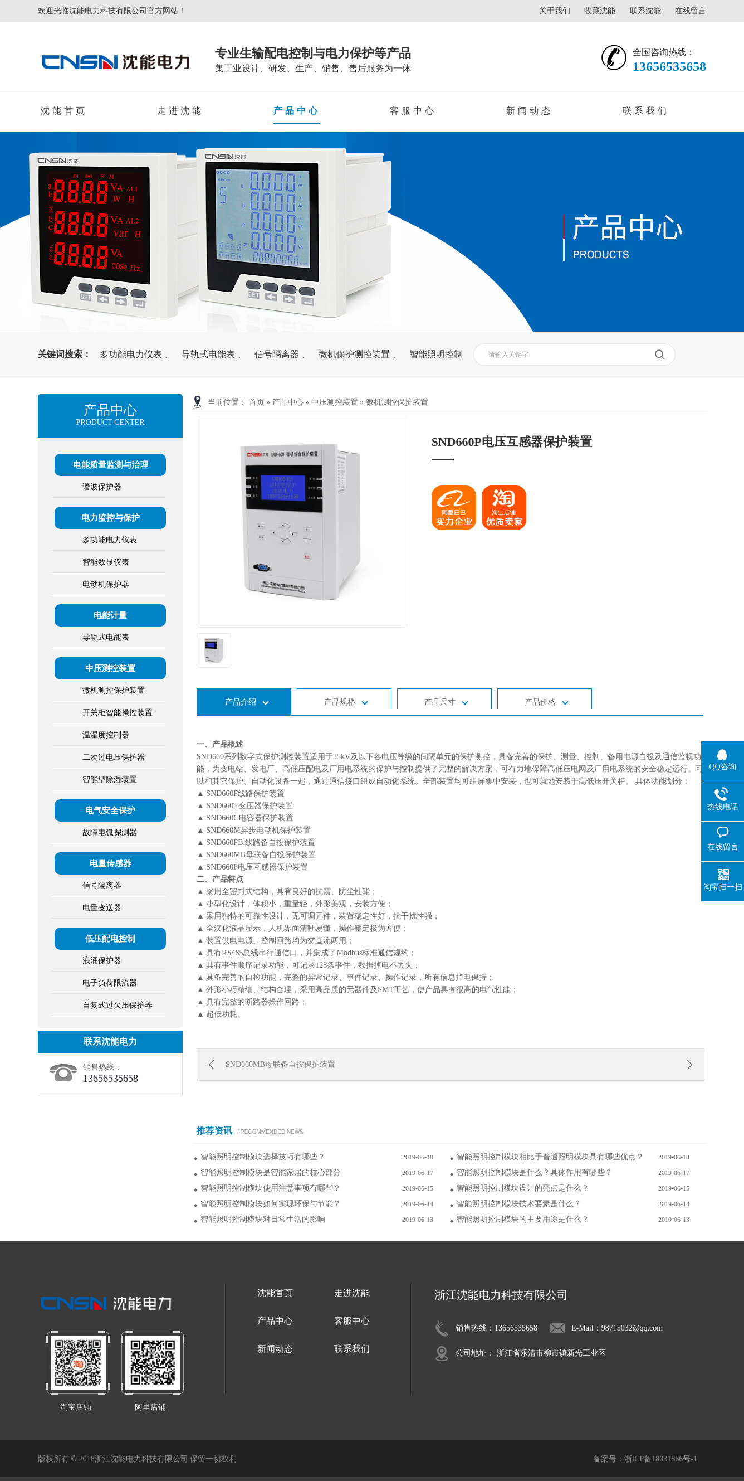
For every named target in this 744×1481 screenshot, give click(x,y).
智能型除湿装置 (109, 779)
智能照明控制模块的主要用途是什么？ (523, 1219)
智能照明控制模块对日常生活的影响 (262, 1219)
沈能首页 (64, 110)
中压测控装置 (334, 402)
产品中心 (296, 110)
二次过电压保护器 (113, 757)
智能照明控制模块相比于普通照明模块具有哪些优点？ (550, 1157)
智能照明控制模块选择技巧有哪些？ (262, 1157)
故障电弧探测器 (109, 832)
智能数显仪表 (105, 562)
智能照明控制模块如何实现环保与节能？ (270, 1204)
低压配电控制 (110, 938)
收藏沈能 (599, 11)
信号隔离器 (277, 354)
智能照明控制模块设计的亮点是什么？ (523, 1188)
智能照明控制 (436, 354)
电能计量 (110, 615)
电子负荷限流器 (109, 983)
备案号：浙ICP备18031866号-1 (645, 1459)
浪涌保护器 (101, 960)
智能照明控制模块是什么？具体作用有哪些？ (535, 1172)
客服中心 (413, 110)
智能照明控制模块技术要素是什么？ (519, 1204)
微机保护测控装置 (355, 354)
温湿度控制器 (105, 735)
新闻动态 (529, 110)
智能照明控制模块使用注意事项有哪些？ (270, 1188)
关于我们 (554, 11)
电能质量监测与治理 (110, 464)
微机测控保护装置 (397, 402)
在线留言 (690, 11)
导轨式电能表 (209, 354)
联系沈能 (645, 11)
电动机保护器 (105, 584)
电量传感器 (110, 863)
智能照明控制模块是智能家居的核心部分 (270, 1172)
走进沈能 (180, 110)
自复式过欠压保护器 (117, 1005)
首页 (257, 402)
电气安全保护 (110, 810)
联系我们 (646, 110)
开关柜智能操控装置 (117, 712)
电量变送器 (101, 908)
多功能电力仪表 (132, 354)
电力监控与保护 (110, 517)
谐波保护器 (101, 487)
